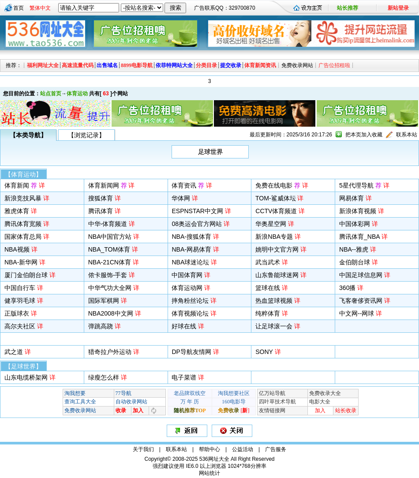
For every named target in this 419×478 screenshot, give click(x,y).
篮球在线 (267, 287)
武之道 (13, 351)
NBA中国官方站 (110, 236)
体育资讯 (188, 185)
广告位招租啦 (334, 65)
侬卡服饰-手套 (107, 275)
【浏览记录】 (86, 135)
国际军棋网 (103, 300)
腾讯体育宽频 (22, 223)
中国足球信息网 (360, 275)
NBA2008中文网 (110, 313)
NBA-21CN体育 (109, 262)
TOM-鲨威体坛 (275, 198)
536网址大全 (214, 459)
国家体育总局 (22, 236)
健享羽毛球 (19, 300)
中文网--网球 (356, 313)
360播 (347, 287)
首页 (18, 8)
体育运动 (77, 93)
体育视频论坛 (190, 313)
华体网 (181, 198)
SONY (264, 351)
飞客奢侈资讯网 (360, 300)
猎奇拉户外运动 (109, 351)
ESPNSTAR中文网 (197, 211)
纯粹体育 (267, 313)
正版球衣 (16, 313)
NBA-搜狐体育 (191, 236)
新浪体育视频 (357, 211)
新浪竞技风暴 (22, 198)
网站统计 (209, 473)
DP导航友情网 (191, 351)
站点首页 (50, 93)
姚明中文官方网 (277, 249)
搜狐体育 (100, 198)
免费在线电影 (277, 185)
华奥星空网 (270, 223)
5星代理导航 (360, 185)
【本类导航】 (28, 135)
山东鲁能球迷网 (277, 275)
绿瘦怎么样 (103, 377)
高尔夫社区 (19, 326)
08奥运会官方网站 (197, 223)
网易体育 (351, 198)
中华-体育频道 (107, 223)
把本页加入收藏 (363, 135)
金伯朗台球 (354, 262)
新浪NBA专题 (274, 236)
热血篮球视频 (273, 300)
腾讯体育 (100, 211)
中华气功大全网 (109, 287)
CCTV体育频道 (276, 211)
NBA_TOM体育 (109, 249)
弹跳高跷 (100, 326)
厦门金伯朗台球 (26, 275)
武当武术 (267, 262)
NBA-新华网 (20, 262)
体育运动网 (187, 287)
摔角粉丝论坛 (190, 300)
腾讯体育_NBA (359, 236)
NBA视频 (17, 249)
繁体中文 (40, 8)
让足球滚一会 (273, 326)
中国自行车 (19, 287)
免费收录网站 (297, 65)
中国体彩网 (354, 223)
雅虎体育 (16, 211)
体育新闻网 (107, 185)
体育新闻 (20, 185)
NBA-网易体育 (191, 249)
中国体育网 (187, 275)
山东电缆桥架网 (26, 377)
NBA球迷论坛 (190, 262)
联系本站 (406, 135)
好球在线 (184, 326)
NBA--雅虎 (353, 249)
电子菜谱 (184, 377)
